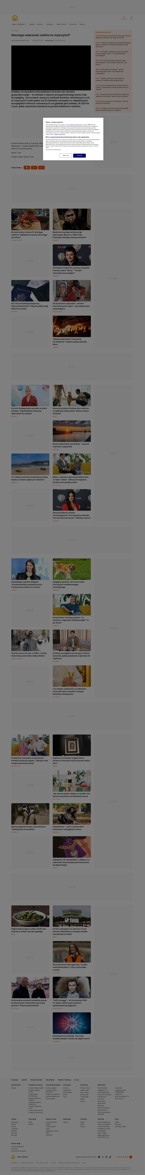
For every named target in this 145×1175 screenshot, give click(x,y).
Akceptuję (79, 155)
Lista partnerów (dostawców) (53, 149)
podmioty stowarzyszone (76, 124)
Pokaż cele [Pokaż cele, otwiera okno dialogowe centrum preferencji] (66, 155)
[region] (73, 139)
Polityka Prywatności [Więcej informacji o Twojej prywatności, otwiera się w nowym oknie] (59, 134)
